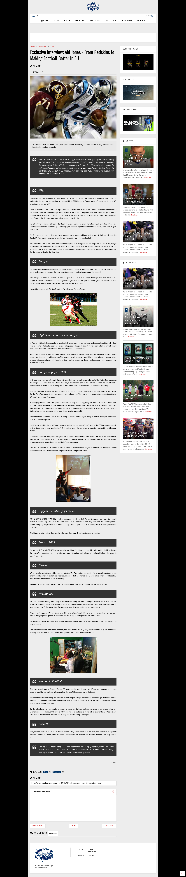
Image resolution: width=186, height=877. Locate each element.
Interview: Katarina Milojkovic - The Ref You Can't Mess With (138, 198)
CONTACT (141, 21)
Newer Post (38, 826)
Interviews (42, 47)
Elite (52, 47)
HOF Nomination (92, 850)
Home (44, 21)
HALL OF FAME (79, 21)
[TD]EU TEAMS (110, 21)
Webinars (80, 855)
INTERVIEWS (95, 21)
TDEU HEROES (126, 21)
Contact (91, 855)
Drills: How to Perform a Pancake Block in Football (137, 236)
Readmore (147, 177)
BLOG (67, 21)
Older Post (109, 826)
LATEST (56, 21)
